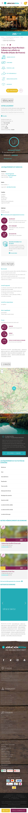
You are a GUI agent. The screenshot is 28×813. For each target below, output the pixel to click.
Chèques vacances (5, 751)
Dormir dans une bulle (6, 695)
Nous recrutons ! (5, 764)
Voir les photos (14, 28)
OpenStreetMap (20, 412)
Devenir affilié (6, 797)
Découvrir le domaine (14, 453)
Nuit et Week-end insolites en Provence (10, 676)
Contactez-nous (16, 798)
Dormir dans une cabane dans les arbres (10, 692)
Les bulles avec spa (5, 722)
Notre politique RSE (5, 753)
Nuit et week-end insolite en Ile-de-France (10, 680)
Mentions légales (7, 796)
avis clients (14, 807)
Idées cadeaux (4, 727)
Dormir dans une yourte (6, 700)
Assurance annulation (6, 763)
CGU (14, 796)
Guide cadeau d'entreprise (7, 731)
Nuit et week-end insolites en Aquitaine (10, 671)
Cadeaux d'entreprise (6, 748)
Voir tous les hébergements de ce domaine (10, 581)
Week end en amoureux (6, 724)
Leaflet (14, 412)
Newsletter (3, 746)
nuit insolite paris (15, 623)
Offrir (6, 810)
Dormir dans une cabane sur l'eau (8, 693)
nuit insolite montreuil (12, 627)
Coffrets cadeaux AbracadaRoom (9, 732)
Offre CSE (3, 749)
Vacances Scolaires (5, 758)
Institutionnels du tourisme (7, 754)
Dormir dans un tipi (5, 703)
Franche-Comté (4, 715)
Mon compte (22, 797)
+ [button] (2, 370)
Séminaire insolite (5, 759)
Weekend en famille (5, 726)
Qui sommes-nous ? (10, 794)
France (2, 37)
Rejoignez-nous (14, 797)
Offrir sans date (13, 90)
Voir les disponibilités (18, 810)
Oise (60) (7, 437)
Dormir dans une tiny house (7, 697)
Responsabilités (21, 796)
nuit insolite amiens (16, 349)
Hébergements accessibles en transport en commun (13, 729)
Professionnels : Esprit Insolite (8, 744)
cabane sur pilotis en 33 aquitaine (14, 352)
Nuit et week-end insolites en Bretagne (10, 673)
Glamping (3, 717)
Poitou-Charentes (5, 719)
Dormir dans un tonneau (6, 702)
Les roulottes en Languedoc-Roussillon (9, 721)
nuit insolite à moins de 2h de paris (14, 635)
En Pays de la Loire (5, 678)
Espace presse (19, 794)
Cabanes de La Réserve (8, 38)
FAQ (9, 798)
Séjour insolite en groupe (6, 756)
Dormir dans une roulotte (7, 698)
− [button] (2, 372)
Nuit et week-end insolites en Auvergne (10, 675)
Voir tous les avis (8, 158)
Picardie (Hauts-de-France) (12, 37)
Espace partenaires (5, 761)
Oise (22, 37)
